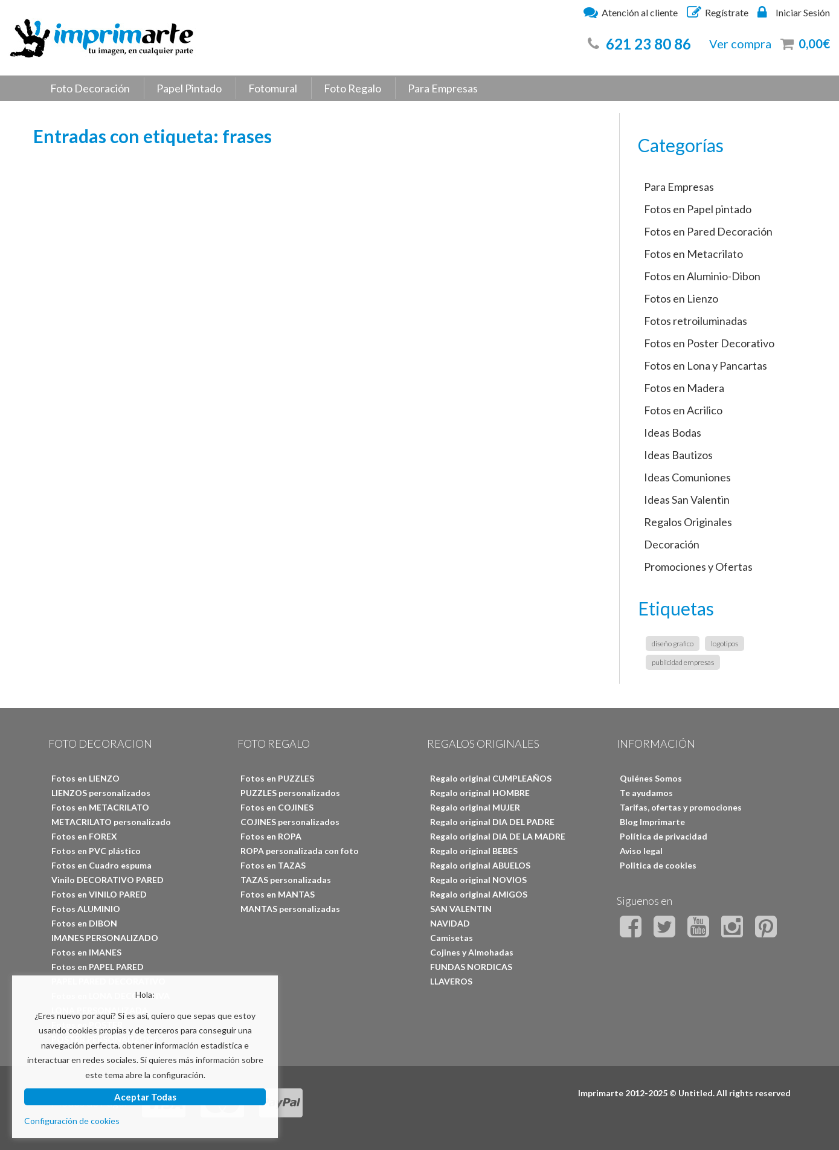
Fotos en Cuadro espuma (101, 865)
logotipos (724, 643)
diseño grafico (672, 643)
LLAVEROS (451, 981)
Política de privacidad (663, 836)
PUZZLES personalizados (290, 793)
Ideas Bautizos (678, 454)
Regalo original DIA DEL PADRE (492, 822)
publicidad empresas (683, 662)
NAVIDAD (450, 923)
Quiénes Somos (651, 778)
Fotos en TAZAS (273, 865)
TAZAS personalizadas (285, 880)
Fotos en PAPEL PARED (97, 967)
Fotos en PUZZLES (277, 778)
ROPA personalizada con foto (299, 851)
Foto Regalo (352, 88)
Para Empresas (443, 88)
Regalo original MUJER (475, 807)
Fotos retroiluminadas (695, 320)
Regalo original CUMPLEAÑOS (490, 778)
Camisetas (451, 938)
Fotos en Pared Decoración (708, 231)
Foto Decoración (90, 88)
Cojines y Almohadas (471, 952)
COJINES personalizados (289, 822)
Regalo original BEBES (474, 851)
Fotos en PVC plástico (96, 851)
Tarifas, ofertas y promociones (681, 807)
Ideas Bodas (672, 432)
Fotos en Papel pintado (697, 209)
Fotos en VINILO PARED (99, 894)
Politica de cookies (658, 865)
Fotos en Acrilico (683, 410)
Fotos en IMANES (86, 952)
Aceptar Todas (145, 1096)
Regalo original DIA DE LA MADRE (497, 836)
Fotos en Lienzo (681, 298)
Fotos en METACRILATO (100, 807)
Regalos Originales (688, 521)
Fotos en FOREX (84, 836)
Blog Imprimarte (652, 822)
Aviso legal (641, 851)
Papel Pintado (189, 88)
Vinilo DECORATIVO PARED (107, 880)
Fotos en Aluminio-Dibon (702, 276)
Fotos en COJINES (276, 807)
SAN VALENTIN (461, 909)
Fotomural (272, 88)
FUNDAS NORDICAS (471, 967)
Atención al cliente (630, 12)
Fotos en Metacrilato (693, 253)
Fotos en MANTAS (277, 894)
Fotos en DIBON (84, 923)
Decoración (671, 544)
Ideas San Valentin (687, 499)
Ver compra (740, 43)
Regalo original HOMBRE (480, 793)
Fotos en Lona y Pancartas (705, 365)
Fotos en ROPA (270, 836)
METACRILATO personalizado (111, 822)
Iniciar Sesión (793, 12)
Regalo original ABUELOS (480, 865)
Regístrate (717, 12)
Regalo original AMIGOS (478, 894)
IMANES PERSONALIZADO (104, 938)
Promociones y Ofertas (698, 566)
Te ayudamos (646, 793)
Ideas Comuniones (687, 477)
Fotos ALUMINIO (85, 909)
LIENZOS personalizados (100, 793)
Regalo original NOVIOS (478, 880)
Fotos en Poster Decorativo (709, 343)
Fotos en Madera (684, 387)
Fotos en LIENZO (85, 778)
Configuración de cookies (72, 1121)
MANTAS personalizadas (290, 909)
